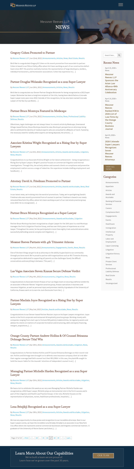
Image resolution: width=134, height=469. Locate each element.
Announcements (49, 58)
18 (54, 438)
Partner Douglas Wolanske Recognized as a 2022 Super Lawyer (47, 82)
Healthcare (110, 224)
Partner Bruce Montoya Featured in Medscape (38, 111)
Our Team (103, 455)
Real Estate (73, 58)
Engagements (61, 247)
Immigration (111, 228)
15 (43, 438)
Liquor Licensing (112, 246)
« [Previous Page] (30, 438)
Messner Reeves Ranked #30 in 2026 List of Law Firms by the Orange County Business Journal (112, 116)
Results (82, 58)
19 (58, 438)
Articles (60, 58)
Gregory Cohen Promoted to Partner (32, 52)
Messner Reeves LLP (21, 58)
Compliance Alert (113, 212)
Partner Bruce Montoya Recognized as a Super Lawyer (43, 213)
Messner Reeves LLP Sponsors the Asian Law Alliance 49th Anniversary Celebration (111, 83)
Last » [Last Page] (68, 438)
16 (47, 438)
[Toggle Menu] (120, 4)
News (65, 58)
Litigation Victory (113, 253)
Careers (109, 208)
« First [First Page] (26, 438)
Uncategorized (111, 283)
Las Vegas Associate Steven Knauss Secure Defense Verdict (45, 271)
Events (70, 247)
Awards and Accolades (71, 152)
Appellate (110, 186)
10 (37, 438)
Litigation (84, 152)
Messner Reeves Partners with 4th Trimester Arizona (42, 242)
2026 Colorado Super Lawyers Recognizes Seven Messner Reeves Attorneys (112, 150)
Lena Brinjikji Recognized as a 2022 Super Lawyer (40, 406)
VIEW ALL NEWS (110, 168)
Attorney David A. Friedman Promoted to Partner (40, 181)
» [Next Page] (64, 438)
